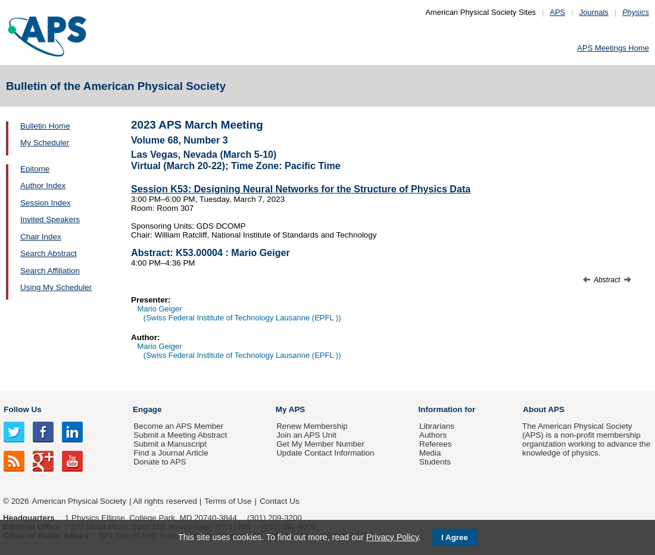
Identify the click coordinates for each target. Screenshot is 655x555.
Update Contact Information (325, 452)
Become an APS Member (178, 426)
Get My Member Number (320, 443)
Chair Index (40, 236)
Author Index (43, 185)
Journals (594, 12)
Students (435, 461)
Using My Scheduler (56, 287)
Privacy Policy (392, 537)
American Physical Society (79, 501)
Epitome (34, 168)
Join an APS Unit (306, 435)
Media (430, 452)
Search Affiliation (50, 270)
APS (557, 12)
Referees (435, 443)
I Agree (454, 537)
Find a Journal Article (170, 452)
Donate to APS (159, 461)
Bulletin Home (45, 125)
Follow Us (22, 409)
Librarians (436, 426)
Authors (433, 435)
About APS (543, 409)
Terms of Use (227, 501)
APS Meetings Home (613, 47)
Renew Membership (312, 426)
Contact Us (279, 501)
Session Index (45, 202)
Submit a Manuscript (169, 443)
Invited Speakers (50, 219)
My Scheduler (44, 142)
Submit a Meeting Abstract (180, 435)
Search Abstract (48, 253)
